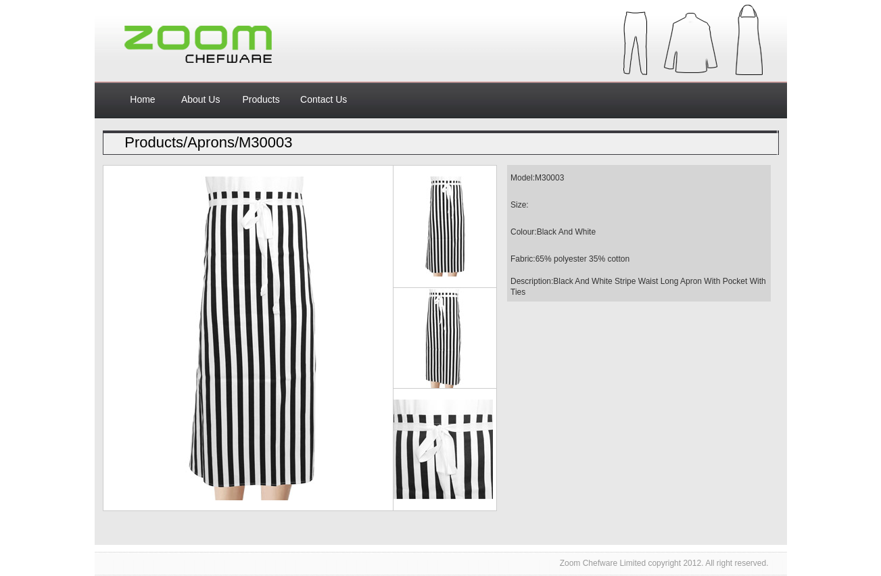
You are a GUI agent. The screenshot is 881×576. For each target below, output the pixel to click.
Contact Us (323, 99)
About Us (200, 99)
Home (142, 99)
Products (260, 99)
